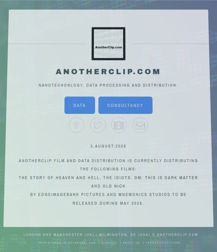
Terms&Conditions (163, 242)
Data (79, 105)
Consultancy (125, 105)
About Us (76, 125)
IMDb (119, 125)
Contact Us (140, 125)
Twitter (97, 125)
